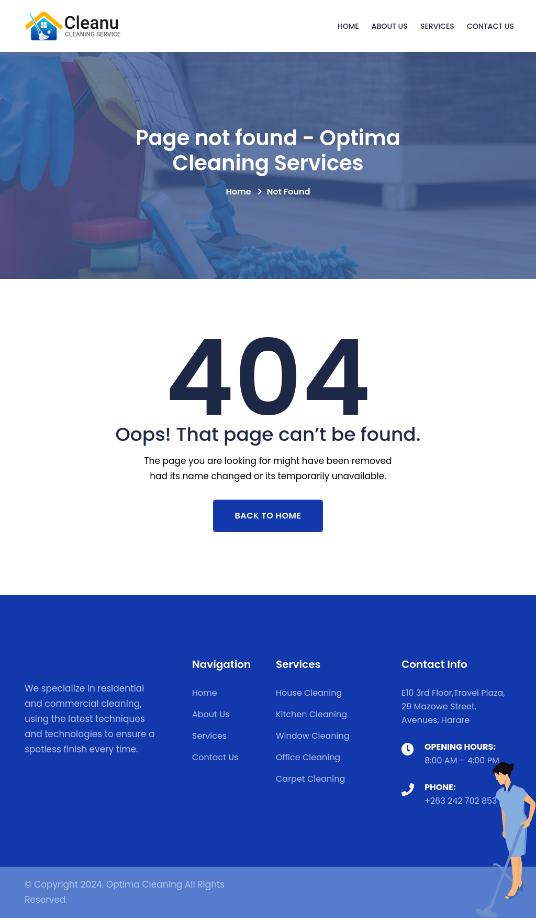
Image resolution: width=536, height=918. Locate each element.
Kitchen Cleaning (311, 714)
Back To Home (268, 516)
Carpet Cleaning (310, 779)
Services (437, 26)
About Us (390, 26)
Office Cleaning (308, 757)
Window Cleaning (313, 736)
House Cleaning (309, 693)
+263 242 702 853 (461, 801)
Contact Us (490, 26)
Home (348, 26)
